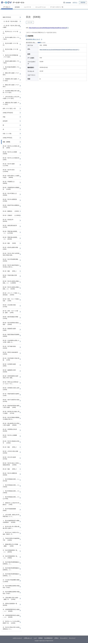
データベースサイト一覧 (56, 7)
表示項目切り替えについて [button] (34, 39)
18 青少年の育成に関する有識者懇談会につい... (11, 628)
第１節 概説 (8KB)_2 (9, 447)
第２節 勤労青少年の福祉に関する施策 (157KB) (11, 412)
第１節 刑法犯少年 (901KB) (9, 220)
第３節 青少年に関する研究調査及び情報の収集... (11, 254)
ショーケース (27, 7)
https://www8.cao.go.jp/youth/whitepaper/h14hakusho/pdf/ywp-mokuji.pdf (48, 27)
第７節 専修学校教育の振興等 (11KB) (12, 394)
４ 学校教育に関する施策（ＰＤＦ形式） (11, 79)
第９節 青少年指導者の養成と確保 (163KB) (11, 323)
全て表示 (43, 42)
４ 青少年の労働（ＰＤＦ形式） (10, 50)
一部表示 (39, 42)
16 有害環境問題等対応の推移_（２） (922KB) (11, 616)
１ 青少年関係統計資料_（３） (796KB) (12, 491)
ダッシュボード (63, 638)
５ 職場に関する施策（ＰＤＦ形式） (11, 85)
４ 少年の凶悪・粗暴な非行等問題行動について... (11, 515)
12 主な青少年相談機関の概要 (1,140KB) (12, 580)
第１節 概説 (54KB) (9, 243)
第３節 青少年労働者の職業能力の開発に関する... (11, 418)
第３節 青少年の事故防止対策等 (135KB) (11, 442)
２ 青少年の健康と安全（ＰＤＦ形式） (11, 38)
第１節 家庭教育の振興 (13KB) (10, 329)
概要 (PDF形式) (7, 17)
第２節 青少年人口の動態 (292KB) (11, 152)
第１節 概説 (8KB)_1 (9, 271)
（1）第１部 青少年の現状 (10, 21)
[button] (67, 2)
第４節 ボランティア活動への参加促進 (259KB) (11, 293)
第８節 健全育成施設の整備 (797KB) (11, 317)
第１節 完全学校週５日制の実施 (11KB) (11, 359)
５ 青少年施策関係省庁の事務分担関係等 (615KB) (11, 521)
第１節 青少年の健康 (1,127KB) (10, 164)
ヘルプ (35, 638)
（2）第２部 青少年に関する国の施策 (11, 26)
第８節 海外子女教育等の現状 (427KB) (12, 400)
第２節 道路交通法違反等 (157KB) (11, 226)
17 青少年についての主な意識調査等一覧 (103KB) (11, 622)
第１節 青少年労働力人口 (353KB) (11, 194)
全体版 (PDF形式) (7, 137)
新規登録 (83, 2)
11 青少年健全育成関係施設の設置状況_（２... (11, 568)
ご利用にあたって (28, 638)
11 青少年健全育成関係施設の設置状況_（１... (11, 562)
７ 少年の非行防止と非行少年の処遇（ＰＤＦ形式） (11, 97)
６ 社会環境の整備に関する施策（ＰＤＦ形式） (11, 91)
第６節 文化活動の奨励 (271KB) (10, 305)
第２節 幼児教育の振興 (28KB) (10, 365)
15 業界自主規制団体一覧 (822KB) (11, 604)
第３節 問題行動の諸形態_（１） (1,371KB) (10, 232)
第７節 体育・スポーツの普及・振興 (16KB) (10, 311)
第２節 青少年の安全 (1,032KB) (10, 170)
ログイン (75, 2)
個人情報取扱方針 (48, 638)
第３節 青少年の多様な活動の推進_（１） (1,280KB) (11, 282)
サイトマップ (72, 638)
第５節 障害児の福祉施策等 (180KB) (11, 353)
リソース (30, 22)
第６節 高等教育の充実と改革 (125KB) (12, 388)
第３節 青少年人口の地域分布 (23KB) (12, 158)
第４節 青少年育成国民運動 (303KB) (11, 260)
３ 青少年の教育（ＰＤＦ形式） (10, 44)
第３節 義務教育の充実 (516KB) (10, 370)
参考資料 (5, 121)
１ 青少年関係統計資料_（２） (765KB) (12, 485)
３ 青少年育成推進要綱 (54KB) (10, 509)
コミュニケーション (40, 7)
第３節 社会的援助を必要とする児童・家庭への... (11, 341)
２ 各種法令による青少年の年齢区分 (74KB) (11, 503)
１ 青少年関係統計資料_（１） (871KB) (12, 480)
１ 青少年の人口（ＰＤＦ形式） (10, 32)
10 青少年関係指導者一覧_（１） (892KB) (10, 551)
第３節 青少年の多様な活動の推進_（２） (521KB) (11, 288)
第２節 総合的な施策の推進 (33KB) (11, 248)
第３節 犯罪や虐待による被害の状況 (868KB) (11, 176)
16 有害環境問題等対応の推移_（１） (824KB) (11, 610)
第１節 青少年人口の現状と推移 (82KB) (11, 146)
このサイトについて (17, 638)
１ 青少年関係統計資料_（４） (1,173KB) (12, 497)
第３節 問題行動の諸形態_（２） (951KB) (10, 238)
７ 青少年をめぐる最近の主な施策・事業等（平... (11, 533)
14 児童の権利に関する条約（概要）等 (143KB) (10, 598)
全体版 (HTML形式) (8, 112)
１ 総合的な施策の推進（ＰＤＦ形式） (11, 61)
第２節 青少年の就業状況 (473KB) (11, 200)
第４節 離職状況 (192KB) (11, 211)
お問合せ (56, 638)
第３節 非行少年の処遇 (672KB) (10, 458)
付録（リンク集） (7, 133)
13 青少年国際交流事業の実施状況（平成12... (11, 586)
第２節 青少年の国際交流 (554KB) (11, 474)
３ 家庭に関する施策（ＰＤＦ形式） (11, 73)
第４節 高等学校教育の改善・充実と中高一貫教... (11, 376)
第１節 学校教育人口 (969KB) (10, 182)
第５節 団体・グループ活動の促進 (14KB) (11, 299)
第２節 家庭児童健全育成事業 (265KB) (12, 335)
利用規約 (40, 638)
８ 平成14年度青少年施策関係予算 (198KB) (11, 539)
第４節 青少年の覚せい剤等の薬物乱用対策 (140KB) (11, 463)
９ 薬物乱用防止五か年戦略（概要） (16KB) (10, 545)
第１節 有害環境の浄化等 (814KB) (11, 430)
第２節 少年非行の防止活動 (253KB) (11, 452)
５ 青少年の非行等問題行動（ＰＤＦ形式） (10, 56)
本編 (4, 116)
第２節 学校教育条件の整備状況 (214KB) (11, 188)
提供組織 (17, 7)
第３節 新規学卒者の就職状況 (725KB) (12, 206)
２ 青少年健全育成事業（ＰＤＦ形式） (11, 67)
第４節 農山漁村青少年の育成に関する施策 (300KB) (11, 424)
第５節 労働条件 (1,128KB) (11, 215)
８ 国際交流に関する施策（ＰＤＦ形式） (11, 103)
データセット (6, 7)
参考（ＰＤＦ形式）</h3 (9, 108)
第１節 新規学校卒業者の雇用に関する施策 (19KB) (11, 406)
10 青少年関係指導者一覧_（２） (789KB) (10, 557)
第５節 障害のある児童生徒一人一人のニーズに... (11, 382)
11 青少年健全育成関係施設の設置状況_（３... (11, 574)
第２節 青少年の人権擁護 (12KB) (11, 436)
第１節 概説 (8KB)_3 (9, 469)
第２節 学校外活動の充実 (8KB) (11, 276)
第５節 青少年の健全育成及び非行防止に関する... (11, 266)
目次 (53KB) (6, 141)
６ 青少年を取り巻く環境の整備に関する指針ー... (11, 527)
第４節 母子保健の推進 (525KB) (10, 347)
